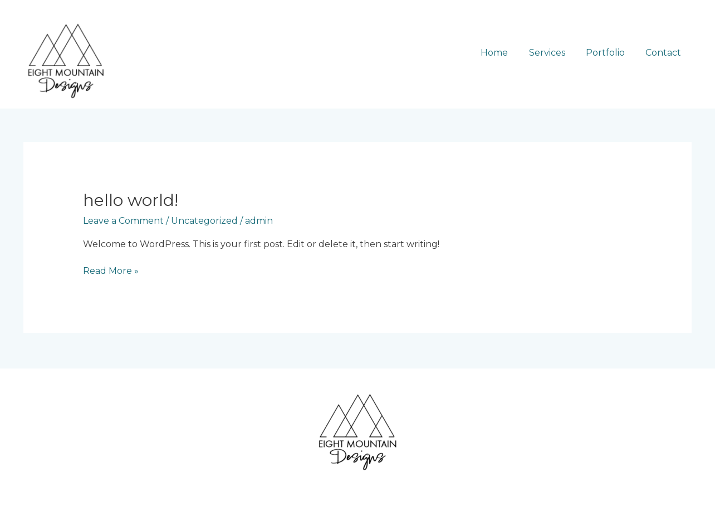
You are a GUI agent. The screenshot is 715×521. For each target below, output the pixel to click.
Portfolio (609, 52)
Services (554, 52)
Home (504, 52)
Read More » (111, 270)
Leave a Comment (123, 220)
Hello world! (130, 200)
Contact (665, 52)
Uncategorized (204, 220)
